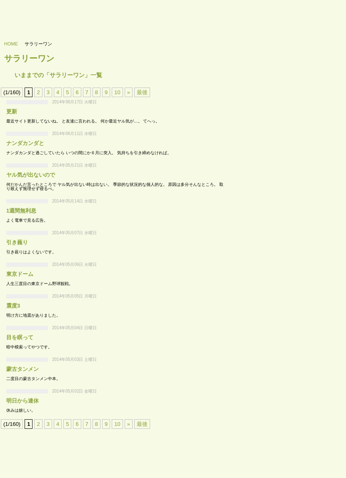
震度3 (13, 306)
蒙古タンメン (22, 369)
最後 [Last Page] (142, 92)
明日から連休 (22, 401)
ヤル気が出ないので (30, 175)
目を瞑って (19, 337)
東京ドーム (19, 274)
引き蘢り (17, 242)
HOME (11, 43)
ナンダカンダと (25, 143)
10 (117, 92)
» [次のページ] (128, 92)
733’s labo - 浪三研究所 (40, 15)
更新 (11, 111)
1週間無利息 (21, 211)
